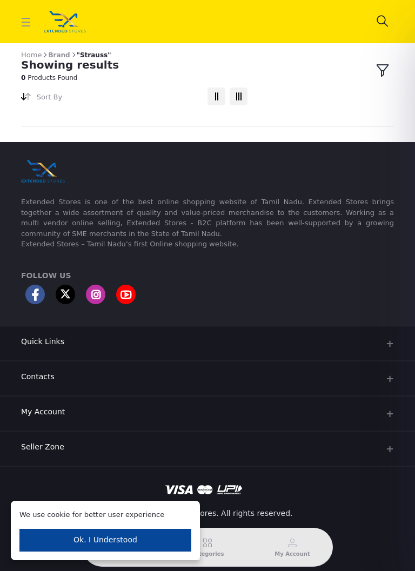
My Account (43, 411)
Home (31, 55)
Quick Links (42, 341)
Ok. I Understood (105, 539)
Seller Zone (42, 446)
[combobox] (118, 99)
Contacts (38, 376)
